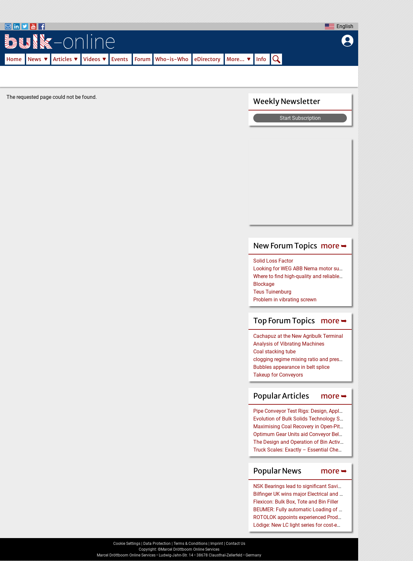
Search (276, 60)
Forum (143, 59)
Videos (91, 59)
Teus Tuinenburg (272, 292)
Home (14, 59)
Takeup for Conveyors (278, 375)
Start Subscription (300, 118)
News (34, 59)
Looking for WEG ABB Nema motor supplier (302, 268)
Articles (62, 59)
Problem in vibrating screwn (285, 299)
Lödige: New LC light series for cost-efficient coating (312, 525)
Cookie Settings (126, 543)
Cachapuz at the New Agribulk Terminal (298, 336)
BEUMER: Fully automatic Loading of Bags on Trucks (313, 509)
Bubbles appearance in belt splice (291, 367)
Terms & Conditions (190, 543)
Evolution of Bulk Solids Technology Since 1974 (307, 419)
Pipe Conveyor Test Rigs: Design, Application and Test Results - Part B (332, 411)
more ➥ (334, 245)
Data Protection (157, 543)
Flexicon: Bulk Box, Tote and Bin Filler (295, 502)
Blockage (263, 284)
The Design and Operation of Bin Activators (302, 442)
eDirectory (207, 59)
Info (261, 59)
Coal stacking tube (274, 351)
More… (236, 59)
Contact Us (235, 543)
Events (119, 59)
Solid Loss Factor (273, 261)
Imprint (216, 543)
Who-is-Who (171, 59)
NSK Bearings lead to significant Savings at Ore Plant (313, 486)
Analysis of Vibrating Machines (288, 344)
